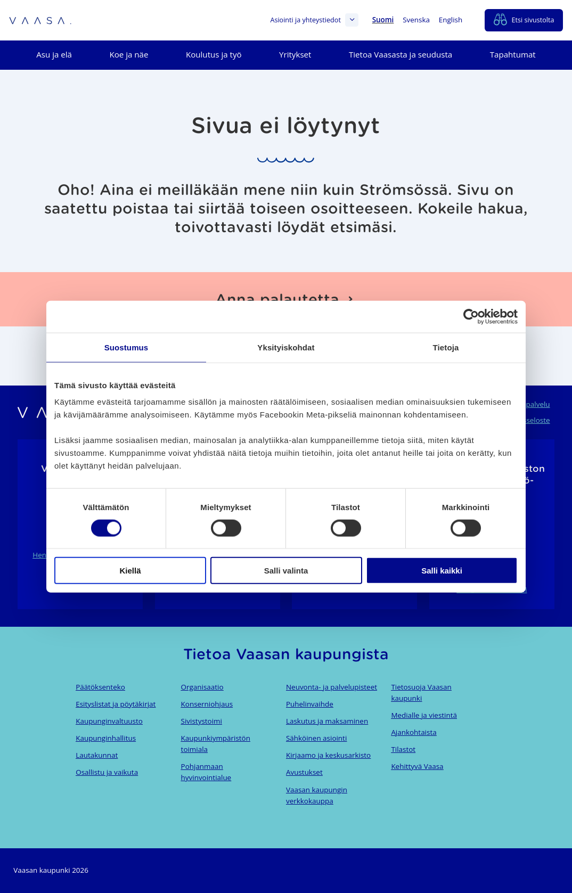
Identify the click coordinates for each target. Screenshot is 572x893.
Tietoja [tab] (446, 346)
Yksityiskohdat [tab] (285, 346)
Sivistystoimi (201, 721)
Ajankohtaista (413, 732)
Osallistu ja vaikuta (107, 772)
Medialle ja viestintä (424, 715)
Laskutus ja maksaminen (327, 721)
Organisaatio (202, 687)
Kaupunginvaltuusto (109, 721)
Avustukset (304, 772)
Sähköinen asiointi (316, 738)
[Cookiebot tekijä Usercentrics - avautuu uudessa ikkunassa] (471, 316)
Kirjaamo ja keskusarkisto (328, 755)
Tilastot (403, 749)
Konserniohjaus (207, 704)
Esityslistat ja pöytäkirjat (116, 704)
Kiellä (130, 570)
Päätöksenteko (100, 687)
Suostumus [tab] (126, 346)
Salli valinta (286, 570)
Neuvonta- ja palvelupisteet (331, 687)
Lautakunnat (97, 755)
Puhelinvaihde (309, 704)
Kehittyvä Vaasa (417, 766)
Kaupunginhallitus (106, 738)
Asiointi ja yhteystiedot (314, 20)
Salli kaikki (441, 570)
